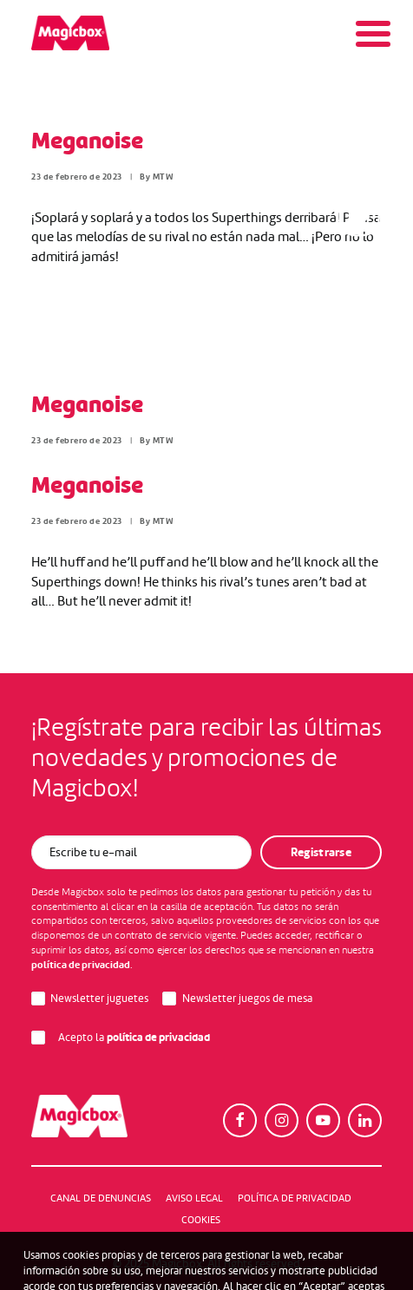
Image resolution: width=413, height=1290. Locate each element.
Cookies (200, 1220)
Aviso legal (194, 1198)
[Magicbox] (70, 33)
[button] (240, 1120)
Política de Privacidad (294, 1198)
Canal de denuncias (100, 1198)
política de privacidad (80, 965)
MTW (163, 176)
